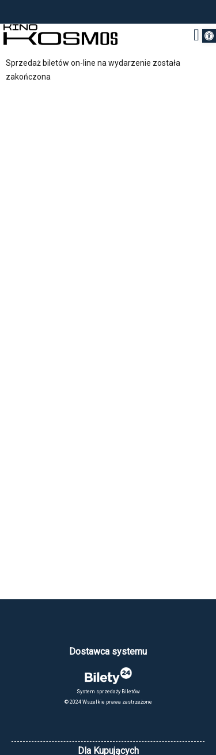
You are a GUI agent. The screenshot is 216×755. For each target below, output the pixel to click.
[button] (209, 36)
